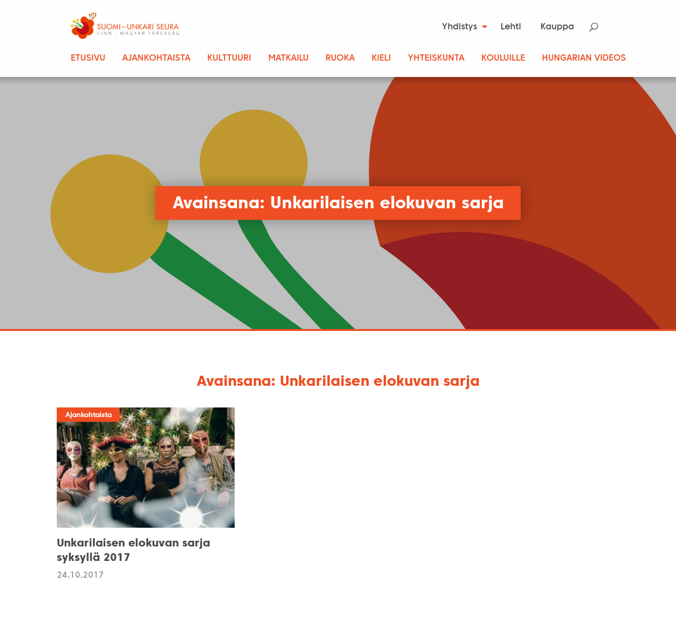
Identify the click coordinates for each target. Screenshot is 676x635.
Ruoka (340, 58)
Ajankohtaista (156, 58)
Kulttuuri (229, 58)
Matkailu (288, 58)
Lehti (511, 27)
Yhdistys (459, 27)
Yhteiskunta (436, 58)
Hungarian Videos (584, 58)
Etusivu (88, 58)
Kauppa (557, 27)
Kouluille (503, 58)
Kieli (381, 58)
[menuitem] (462, 27)
